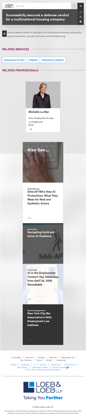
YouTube (43, 364)
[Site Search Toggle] (74, 6)
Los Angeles (16, 357)
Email (31, 124)
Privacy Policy (70, 364)
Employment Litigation (53, 59)
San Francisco (26, 360)
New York (29, 357)
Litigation (33, 59)
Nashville (53, 357)
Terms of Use (22, 367)
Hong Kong (61, 360)
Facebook (25, 364)
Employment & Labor (14, 59)
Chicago (41, 357)
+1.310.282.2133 (36, 121)
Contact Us (55, 364)
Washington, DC (67, 357)
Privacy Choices (60, 367)
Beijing (49, 360)
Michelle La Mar (39, 112)
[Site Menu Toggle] (80, 6)
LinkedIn (13, 364)
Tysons (39, 360)
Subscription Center (40, 367)
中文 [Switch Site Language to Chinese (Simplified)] (22, 6)
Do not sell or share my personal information (43, 370)
